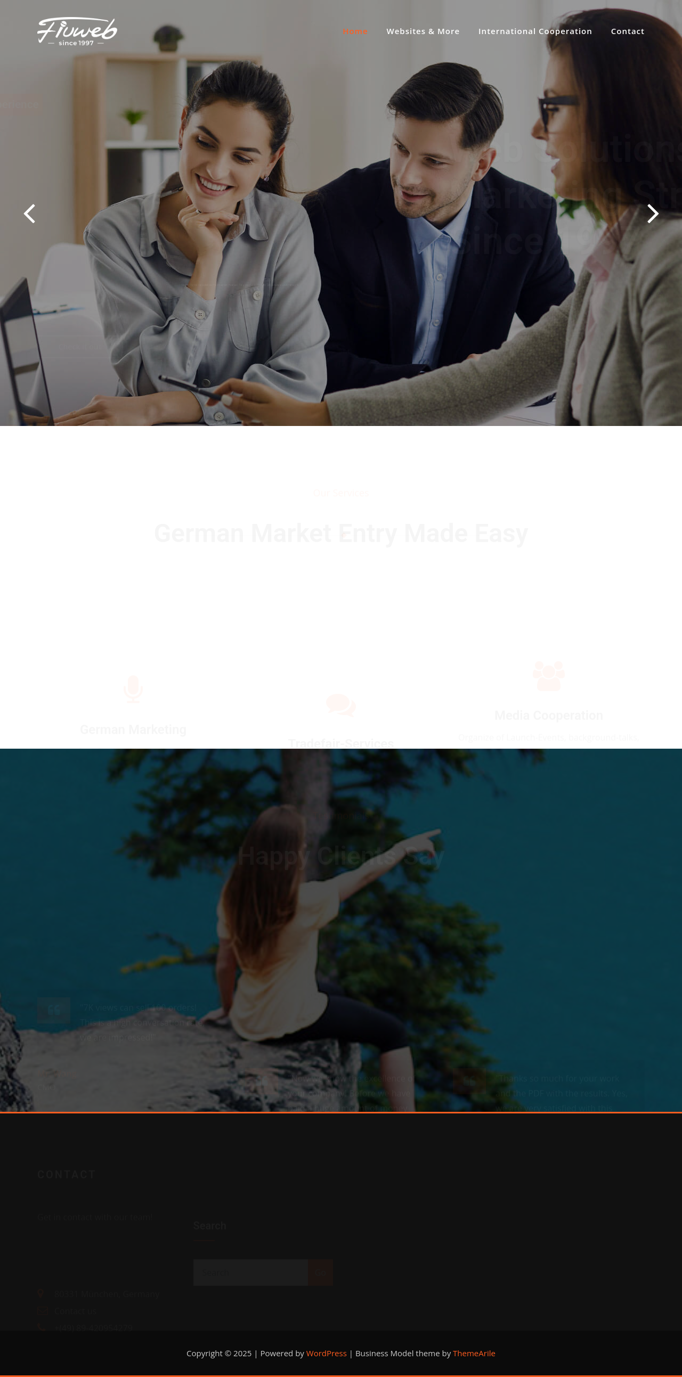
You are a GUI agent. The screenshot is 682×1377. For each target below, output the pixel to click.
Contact (628, 31)
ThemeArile (474, 1353)
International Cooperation (535, 31)
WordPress (326, 1353)
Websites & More (423, 31)
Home (355, 31)
